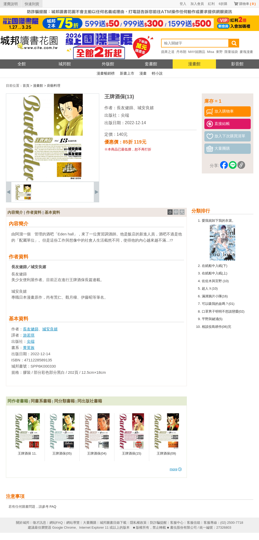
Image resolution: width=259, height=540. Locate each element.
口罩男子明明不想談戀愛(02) (223, 311)
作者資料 (33, 212)
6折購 (223, 4)
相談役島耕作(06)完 (216, 327)
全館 (22, 64)
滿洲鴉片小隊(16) (215, 296)
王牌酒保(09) (166, 453)
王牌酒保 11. (27, 453)
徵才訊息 (39, 523)
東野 (219, 51)
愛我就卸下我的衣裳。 (218, 221)
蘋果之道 (167, 51)
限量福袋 (231, 51)
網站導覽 (73, 523)
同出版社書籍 (89, 401)
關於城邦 (22, 523)
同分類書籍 (64, 401)
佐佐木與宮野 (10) (215, 281)
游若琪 (29, 335)
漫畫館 (194, 64)
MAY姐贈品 (196, 51)
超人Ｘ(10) (210, 288)
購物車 (247, 4)
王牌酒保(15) (131, 453)
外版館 (108, 64)
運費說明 (10, 4)
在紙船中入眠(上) (215, 273)
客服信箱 (193, 523)
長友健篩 (125, 108)
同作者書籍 (17, 401)
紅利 (211, 4)
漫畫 (143, 73)
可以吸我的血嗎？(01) (218, 304)
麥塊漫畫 (246, 51)
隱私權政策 (138, 523)
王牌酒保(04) (96, 453)
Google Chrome (64, 527)
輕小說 (157, 73)
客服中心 (176, 523)
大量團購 (89, 523)
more (176, 469)
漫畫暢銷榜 (106, 73)
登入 (183, 4)
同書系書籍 (41, 401)
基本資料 (52, 212)
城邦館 (65, 64)
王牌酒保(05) (62, 453)
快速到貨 (32, 4)
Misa (210, 51)
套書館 (151, 64)
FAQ (52, 507)
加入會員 (197, 4)
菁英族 (29, 347)
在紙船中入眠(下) (215, 266)
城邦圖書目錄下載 (113, 523)
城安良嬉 (145, 108)
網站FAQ (56, 523)
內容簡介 (15, 212)
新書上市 (127, 73)
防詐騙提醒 (158, 523)
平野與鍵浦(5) (212, 319)
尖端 (125, 115)
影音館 (237, 64)
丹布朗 (181, 51)
